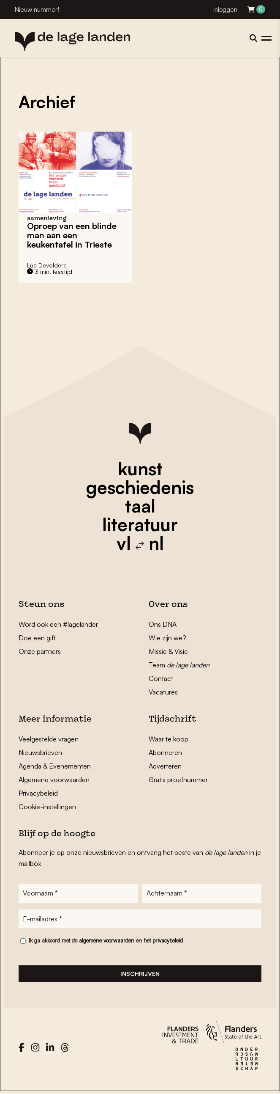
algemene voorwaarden (106, 941)
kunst (140, 468)
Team (179, 665)
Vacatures (163, 692)
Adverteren (165, 766)
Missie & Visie (168, 651)
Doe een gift (37, 638)
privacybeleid (167, 941)
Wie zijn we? (167, 638)
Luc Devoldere (47, 265)
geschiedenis (140, 487)
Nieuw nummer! (37, 10)
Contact (161, 678)
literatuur (140, 524)
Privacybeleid (38, 793)
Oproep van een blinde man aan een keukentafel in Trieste (72, 235)
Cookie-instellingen (47, 806)
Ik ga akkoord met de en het (106, 941)
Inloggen (225, 10)
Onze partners (40, 651)
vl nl (140, 543)
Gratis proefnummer (178, 779)
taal (140, 506)
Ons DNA (163, 624)
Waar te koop (168, 739)
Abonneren (165, 752)
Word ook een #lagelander (58, 624)
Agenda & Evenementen (55, 766)
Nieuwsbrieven (40, 752)
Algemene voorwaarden (54, 779)
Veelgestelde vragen (49, 739)
